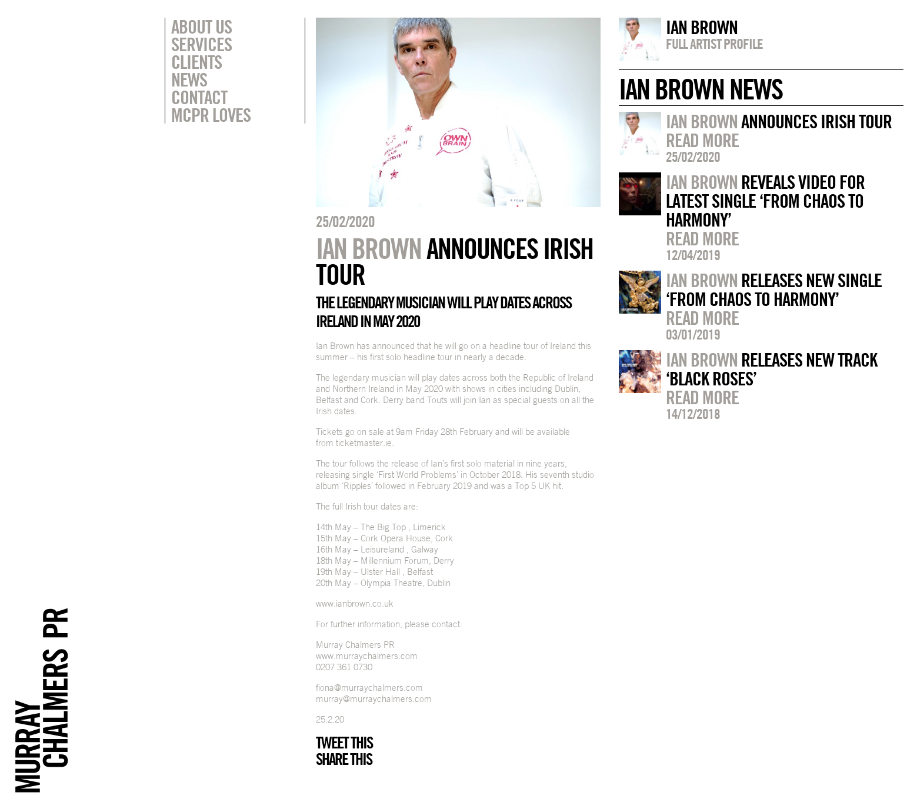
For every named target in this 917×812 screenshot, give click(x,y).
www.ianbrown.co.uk (355, 603)
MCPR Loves (211, 115)
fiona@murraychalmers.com (369, 687)
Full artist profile (714, 43)
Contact (199, 97)
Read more (702, 140)
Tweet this (344, 743)
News (189, 79)
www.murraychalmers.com (367, 655)
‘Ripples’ (357, 485)
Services (201, 44)
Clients (196, 62)
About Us (201, 26)
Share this (344, 759)
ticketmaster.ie (364, 442)
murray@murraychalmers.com (374, 698)
